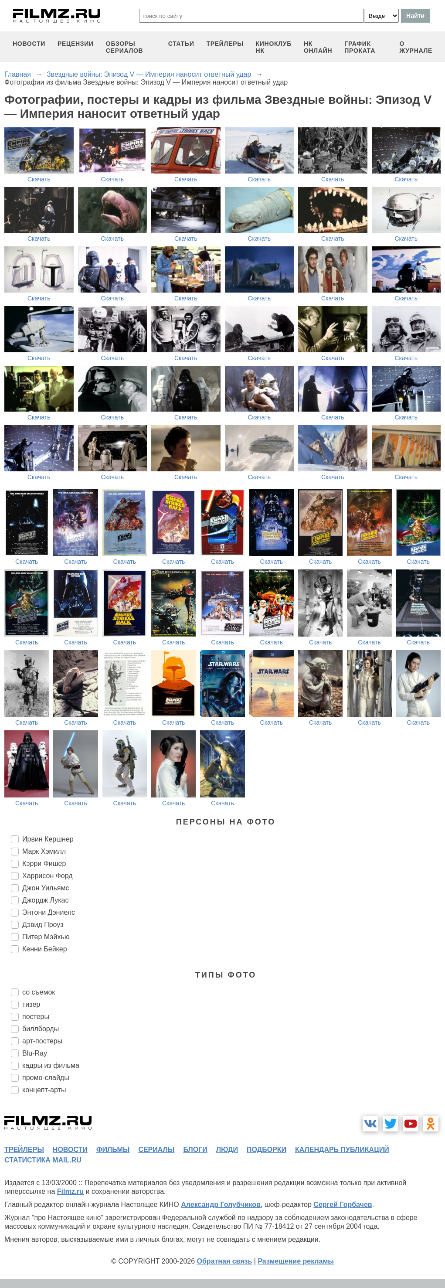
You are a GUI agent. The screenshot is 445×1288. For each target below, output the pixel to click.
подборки (266, 1149)
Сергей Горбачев (342, 1204)
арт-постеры (42, 1041)
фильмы (112, 1149)
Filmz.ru (70, 1191)
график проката (359, 47)
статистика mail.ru (43, 1160)
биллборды (40, 1028)
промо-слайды (45, 1077)
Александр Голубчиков (221, 1204)
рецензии (76, 43)
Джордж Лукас (45, 900)
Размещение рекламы (296, 1261)
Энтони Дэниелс (48, 912)
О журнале (415, 47)
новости (29, 43)
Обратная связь (224, 1261)
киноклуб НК (274, 47)
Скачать (39, 179)
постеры (35, 1016)
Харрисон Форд (47, 875)
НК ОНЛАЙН (318, 47)
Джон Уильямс (45, 888)
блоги (195, 1149)
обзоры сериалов (124, 47)
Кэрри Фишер (44, 863)
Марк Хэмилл (44, 851)
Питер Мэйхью (46, 936)
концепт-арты (44, 1090)
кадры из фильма (50, 1065)
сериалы (156, 1149)
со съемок (38, 992)
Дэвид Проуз (43, 924)
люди (227, 1149)
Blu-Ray (34, 1053)
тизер (31, 1004)
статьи (181, 43)
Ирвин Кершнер (48, 839)
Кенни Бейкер (44, 949)
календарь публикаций (342, 1149)
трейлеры (224, 43)
